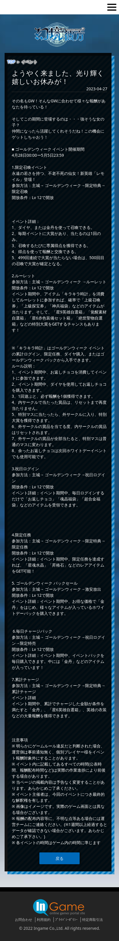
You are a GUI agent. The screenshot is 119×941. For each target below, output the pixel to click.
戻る (59, 858)
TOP (11, 61)
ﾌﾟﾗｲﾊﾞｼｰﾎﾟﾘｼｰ (66, 919)
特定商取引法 (92, 919)
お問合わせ (23, 919)
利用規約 (44, 919)
